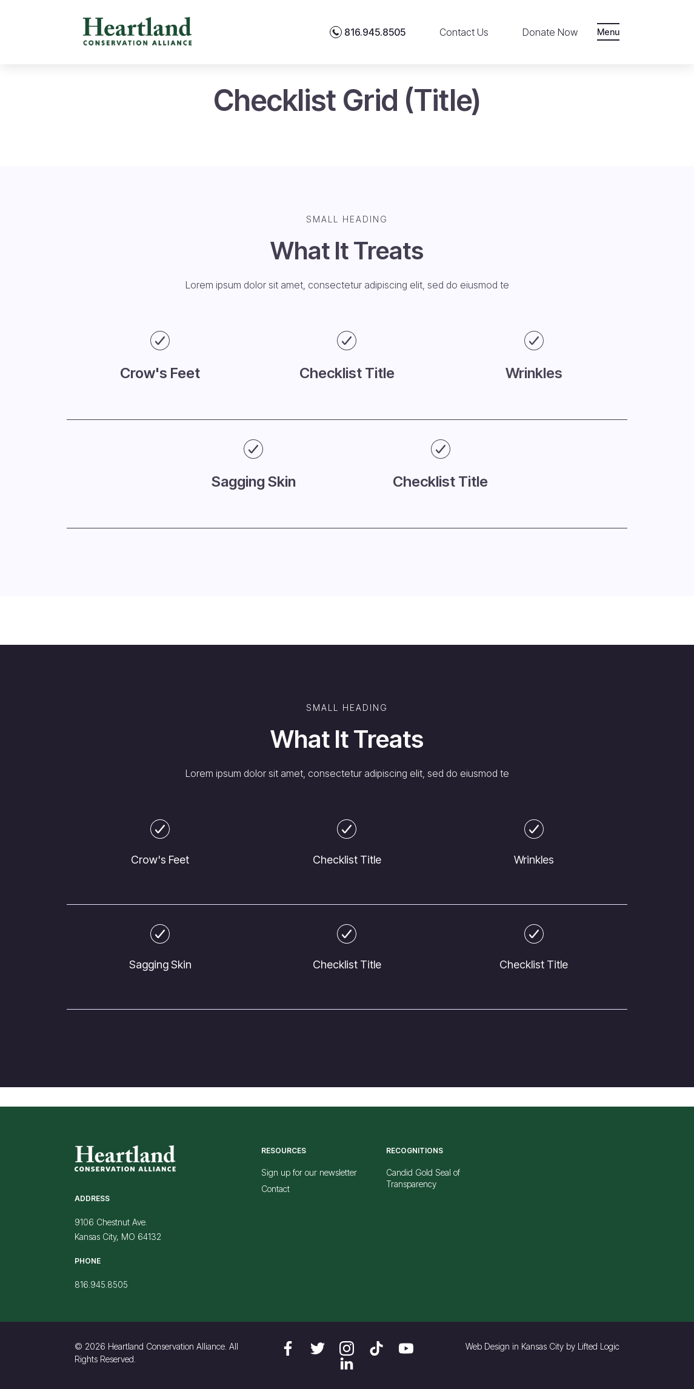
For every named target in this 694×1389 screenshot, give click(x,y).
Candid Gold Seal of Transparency (423, 1178)
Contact (275, 1189)
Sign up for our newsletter (309, 1172)
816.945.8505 (101, 1284)
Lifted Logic (598, 1346)
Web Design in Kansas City (514, 1346)
